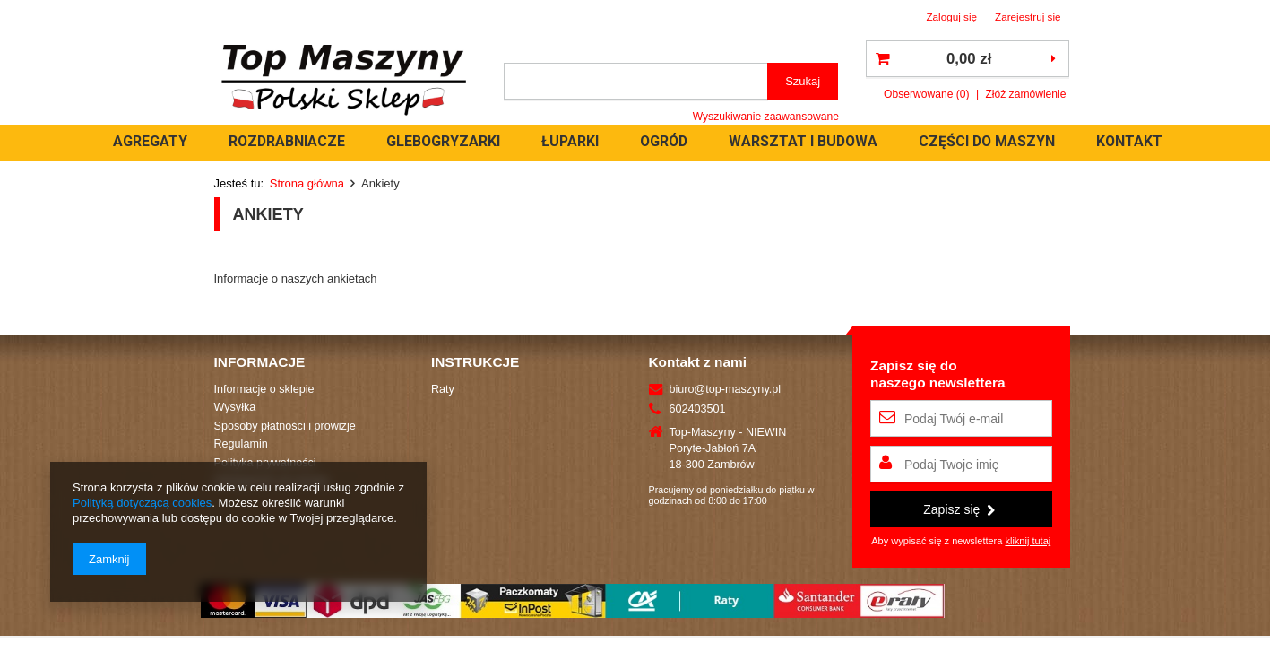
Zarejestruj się (1028, 16)
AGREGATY (298, 141)
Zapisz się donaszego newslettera (938, 373)
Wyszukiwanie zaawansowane (766, 116)
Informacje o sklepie (264, 389)
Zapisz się (959, 509)
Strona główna (307, 183)
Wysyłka (235, 407)
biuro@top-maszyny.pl (726, 389)
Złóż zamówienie (1025, 94)
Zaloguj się (951, 16)
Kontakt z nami (698, 361)
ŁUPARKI (718, 141)
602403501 (698, 409)
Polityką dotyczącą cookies (142, 502)
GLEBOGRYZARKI (591, 141)
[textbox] (636, 81)
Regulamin (241, 444)
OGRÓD (811, 141)
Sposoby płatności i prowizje (285, 426)
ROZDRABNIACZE (434, 141)
